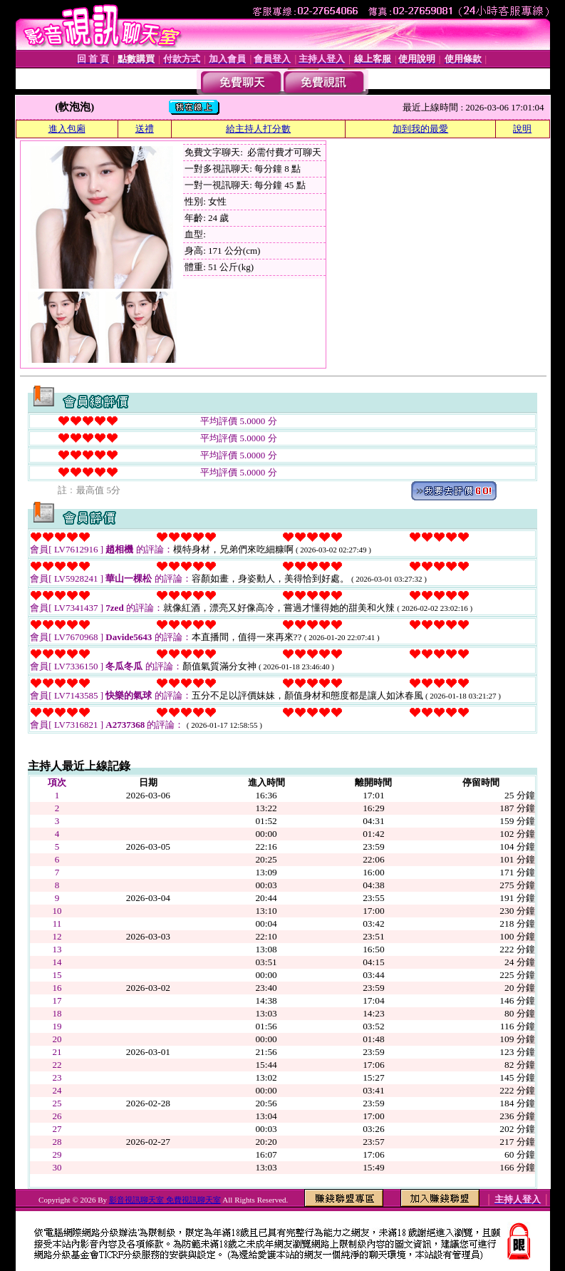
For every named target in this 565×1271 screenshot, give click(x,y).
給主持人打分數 (258, 128)
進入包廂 (66, 128)
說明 (522, 128)
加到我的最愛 (420, 128)
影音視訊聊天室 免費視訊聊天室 (165, 1199)
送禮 (144, 128)
